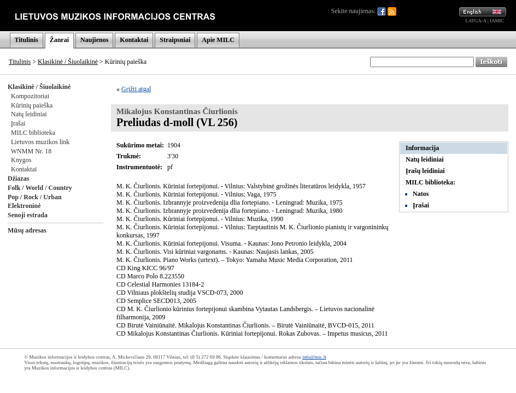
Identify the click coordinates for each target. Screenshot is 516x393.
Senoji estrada (28, 215)
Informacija (422, 148)
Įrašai (18, 123)
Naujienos (94, 40)
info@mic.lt (314, 357)
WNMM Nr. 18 (31, 151)
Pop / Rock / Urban (35, 197)
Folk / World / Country (40, 188)
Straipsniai (175, 40)
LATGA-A (475, 20)
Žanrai (59, 40)
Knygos (21, 160)
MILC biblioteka (33, 132)
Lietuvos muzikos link (40, 142)
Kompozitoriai (30, 96)
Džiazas (18, 178)
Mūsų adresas (27, 230)
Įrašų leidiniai (425, 171)
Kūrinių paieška (31, 105)
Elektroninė (24, 206)
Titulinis (26, 40)
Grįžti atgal (136, 89)
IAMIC (497, 20)
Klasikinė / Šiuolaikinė (68, 62)
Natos (421, 194)
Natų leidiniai (29, 114)
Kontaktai (134, 40)
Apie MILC (218, 40)
